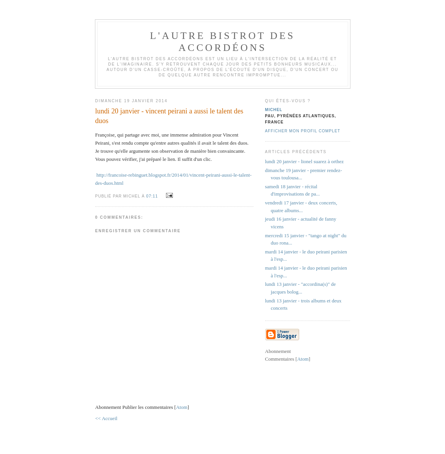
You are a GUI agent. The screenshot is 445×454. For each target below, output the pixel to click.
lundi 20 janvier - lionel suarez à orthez (304, 161)
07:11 (152, 196)
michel (274, 110)
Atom (182, 407)
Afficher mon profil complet (302, 131)
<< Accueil (106, 418)
